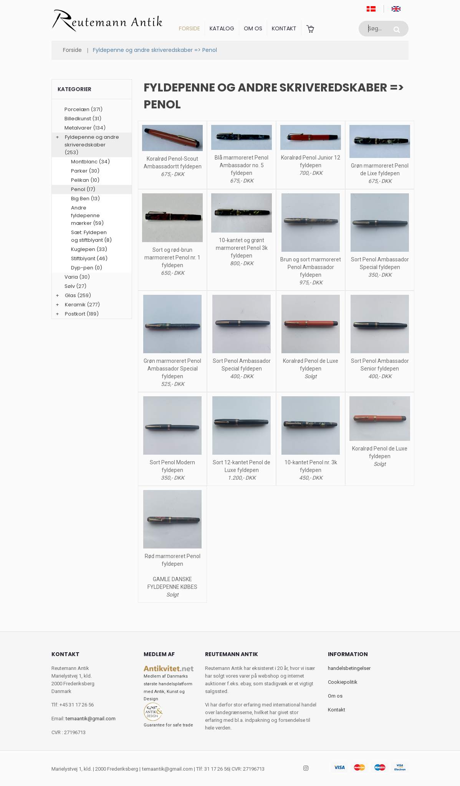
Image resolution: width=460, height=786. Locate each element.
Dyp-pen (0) (86, 267)
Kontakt (284, 28)
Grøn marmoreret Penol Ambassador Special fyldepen (172, 368)
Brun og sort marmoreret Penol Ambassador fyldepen (310, 267)
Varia (71, 277)
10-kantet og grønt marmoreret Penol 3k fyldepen (242, 248)
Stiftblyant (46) (89, 258)
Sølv (70, 286)
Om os (253, 28)
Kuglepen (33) (89, 249)
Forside (189, 28)
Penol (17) (83, 189)
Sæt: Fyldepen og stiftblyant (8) (91, 236)
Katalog (222, 28)
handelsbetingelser (349, 668)
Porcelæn (77, 109)
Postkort (75, 313)
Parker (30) (85, 170)
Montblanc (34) (90, 161)
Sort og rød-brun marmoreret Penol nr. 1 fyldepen (172, 257)
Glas (70, 295)
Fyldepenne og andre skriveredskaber (92, 140)
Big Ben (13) (85, 198)
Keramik (75, 304)
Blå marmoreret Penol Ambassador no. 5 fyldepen (241, 165)
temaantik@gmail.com (91, 718)
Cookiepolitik (342, 682)
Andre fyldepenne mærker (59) (87, 215)
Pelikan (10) (85, 180)
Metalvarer (78, 127)
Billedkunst (78, 118)
